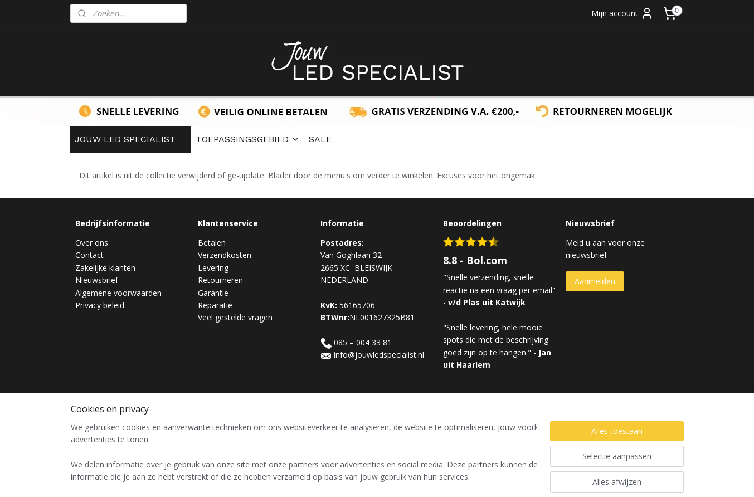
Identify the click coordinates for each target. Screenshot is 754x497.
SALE (320, 139)
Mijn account (622, 13)
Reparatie (215, 305)
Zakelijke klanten (105, 267)
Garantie (213, 293)
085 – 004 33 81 (363, 342)
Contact (89, 255)
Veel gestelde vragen (235, 317)
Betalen (212, 242)
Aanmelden (595, 281)
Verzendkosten (224, 255)
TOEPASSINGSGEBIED (248, 139)
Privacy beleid (99, 305)
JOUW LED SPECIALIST (131, 139)
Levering (213, 267)
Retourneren (220, 280)
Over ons (91, 242)
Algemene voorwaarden (118, 293)
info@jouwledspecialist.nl (379, 354)
